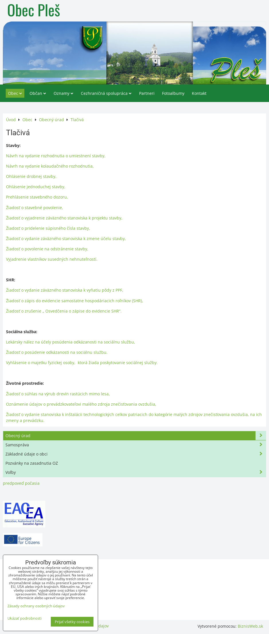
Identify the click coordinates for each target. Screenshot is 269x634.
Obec (15, 93)
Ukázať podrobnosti (24, 618)
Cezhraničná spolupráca (106, 93)
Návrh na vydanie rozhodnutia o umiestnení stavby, (56, 155)
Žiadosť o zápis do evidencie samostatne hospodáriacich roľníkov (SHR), (74, 300)
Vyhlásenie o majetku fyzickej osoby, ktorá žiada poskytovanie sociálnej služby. (82, 362)
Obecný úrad (135, 435)
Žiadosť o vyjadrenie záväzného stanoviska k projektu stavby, (64, 218)
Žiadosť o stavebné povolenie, (34, 207)
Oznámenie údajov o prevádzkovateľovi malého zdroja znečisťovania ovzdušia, (81, 404)
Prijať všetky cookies (72, 621)
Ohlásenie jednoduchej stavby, (35, 186)
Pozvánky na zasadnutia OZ (31, 463)
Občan (38, 93)
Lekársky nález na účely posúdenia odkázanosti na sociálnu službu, (70, 342)
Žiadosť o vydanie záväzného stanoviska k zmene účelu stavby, (66, 238)
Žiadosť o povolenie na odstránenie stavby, (47, 249)
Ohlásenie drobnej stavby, (31, 176)
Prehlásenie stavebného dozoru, (37, 197)
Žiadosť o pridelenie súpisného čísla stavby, (48, 228)
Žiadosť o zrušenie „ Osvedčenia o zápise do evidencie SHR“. (64, 311)
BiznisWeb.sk (250, 626)
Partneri (147, 93)
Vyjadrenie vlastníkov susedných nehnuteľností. (52, 259)
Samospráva (135, 444)
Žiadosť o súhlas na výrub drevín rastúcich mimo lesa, (58, 394)
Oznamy (63, 93)
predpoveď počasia (21, 483)
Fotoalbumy (173, 93)
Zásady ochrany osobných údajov (36, 606)
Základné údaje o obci (135, 454)
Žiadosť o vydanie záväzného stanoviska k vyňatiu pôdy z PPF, (64, 290)
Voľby (135, 472)
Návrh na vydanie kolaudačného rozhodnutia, (50, 166)
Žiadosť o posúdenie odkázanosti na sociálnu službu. (57, 352)
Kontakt (199, 93)
